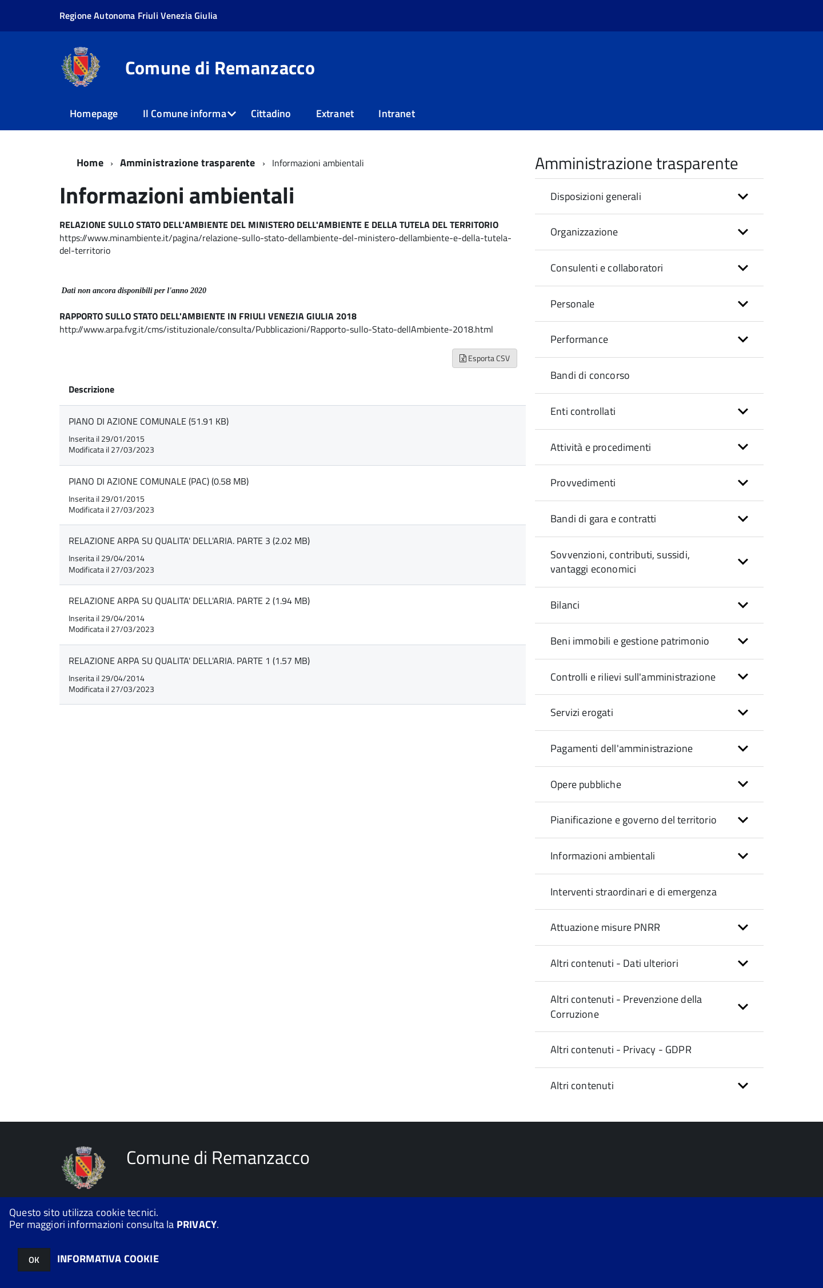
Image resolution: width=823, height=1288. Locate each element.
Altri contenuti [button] (582, 1085)
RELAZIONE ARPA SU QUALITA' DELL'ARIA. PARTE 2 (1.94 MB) (189, 600)
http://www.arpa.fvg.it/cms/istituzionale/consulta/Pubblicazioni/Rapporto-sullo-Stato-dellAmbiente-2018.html (276, 329)
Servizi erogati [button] (581, 712)
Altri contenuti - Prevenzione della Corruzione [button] (626, 1006)
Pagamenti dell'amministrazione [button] (621, 748)
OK (34, 1259)
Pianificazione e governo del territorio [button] (633, 819)
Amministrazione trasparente (187, 162)
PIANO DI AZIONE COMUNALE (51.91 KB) (149, 421)
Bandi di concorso (590, 375)
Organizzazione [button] (584, 231)
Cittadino (271, 113)
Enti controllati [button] (583, 411)
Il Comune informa (184, 113)
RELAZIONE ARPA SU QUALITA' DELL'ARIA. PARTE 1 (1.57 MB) (189, 660)
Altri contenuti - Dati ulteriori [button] (614, 963)
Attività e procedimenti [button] (600, 447)
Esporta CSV (485, 358)
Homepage (94, 113)
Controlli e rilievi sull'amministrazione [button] (633, 677)
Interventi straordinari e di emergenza (633, 891)
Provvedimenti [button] (583, 482)
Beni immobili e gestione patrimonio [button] (629, 641)
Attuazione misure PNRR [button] (605, 927)
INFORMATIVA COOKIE (108, 1258)
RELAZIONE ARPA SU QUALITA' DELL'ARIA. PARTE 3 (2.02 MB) (189, 540)
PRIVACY (197, 1224)
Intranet (396, 113)
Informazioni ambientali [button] (602, 855)
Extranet (335, 113)
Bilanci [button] (565, 605)
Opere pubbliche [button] (585, 784)
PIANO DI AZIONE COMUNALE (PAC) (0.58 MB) (159, 481)
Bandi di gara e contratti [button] (603, 518)
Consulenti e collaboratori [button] (607, 267)
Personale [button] (572, 303)
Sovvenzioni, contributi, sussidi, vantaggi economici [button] (620, 562)
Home (90, 162)
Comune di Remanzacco (220, 67)
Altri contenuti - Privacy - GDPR (621, 1049)
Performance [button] (579, 339)
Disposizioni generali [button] (595, 196)
